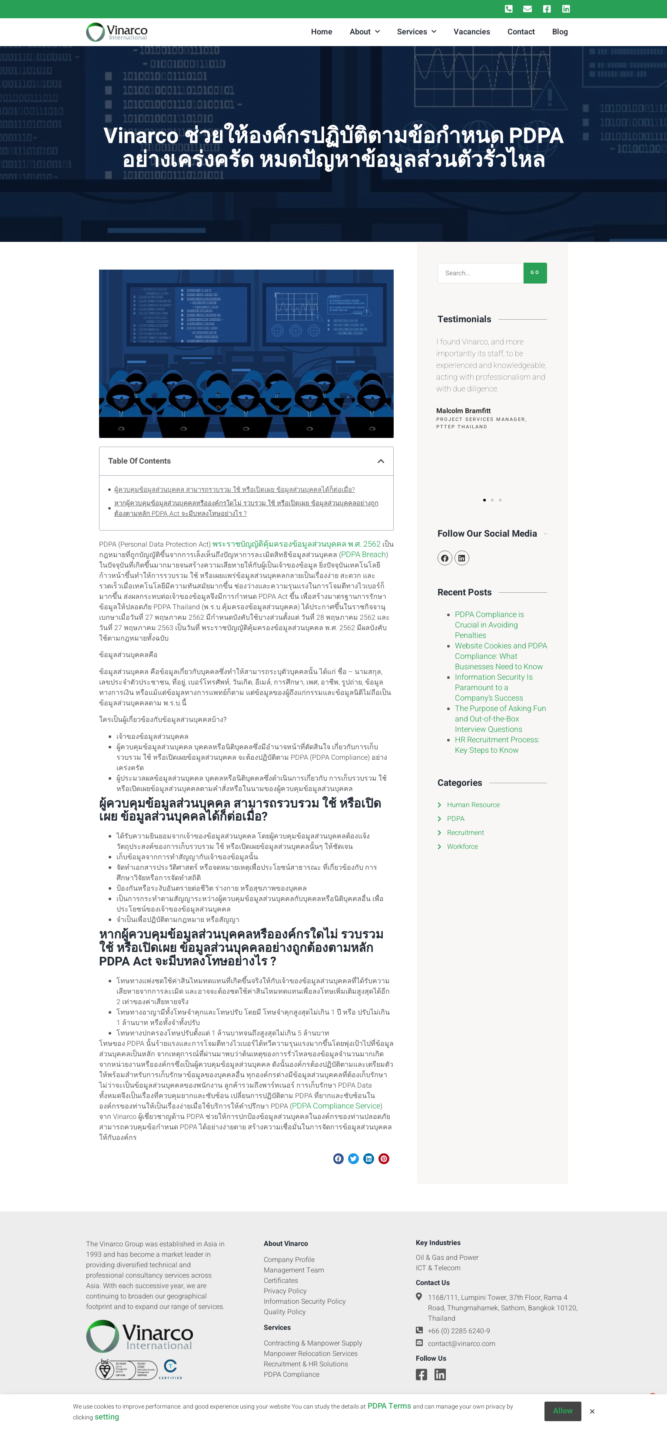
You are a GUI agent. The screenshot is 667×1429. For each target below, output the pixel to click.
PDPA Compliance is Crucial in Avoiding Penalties (489, 625)
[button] (381, 461)
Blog (560, 32)
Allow (563, 1415)
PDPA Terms (389, 1410)
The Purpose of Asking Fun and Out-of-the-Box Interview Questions (500, 719)
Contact (521, 32)
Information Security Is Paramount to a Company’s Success (494, 687)
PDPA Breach (363, 555)
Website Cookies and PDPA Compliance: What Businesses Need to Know (501, 656)
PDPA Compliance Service (336, 1106)
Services (416, 32)
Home (321, 32)
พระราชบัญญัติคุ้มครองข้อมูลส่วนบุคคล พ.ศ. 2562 (296, 544)
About (365, 32)
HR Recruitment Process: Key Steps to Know (497, 745)
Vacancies (472, 32)
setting (107, 1421)
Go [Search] (535, 272)
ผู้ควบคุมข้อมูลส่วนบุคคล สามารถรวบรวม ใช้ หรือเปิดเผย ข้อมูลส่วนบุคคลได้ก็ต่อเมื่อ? (234, 489)
